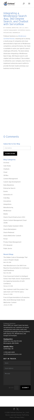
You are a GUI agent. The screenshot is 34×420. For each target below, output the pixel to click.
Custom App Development (12, 182)
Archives (6, 162)
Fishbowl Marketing (11, 27)
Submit (25, 387)
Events (5, 191)
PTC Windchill (7, 245)
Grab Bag (6, 198)
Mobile (5, 214)
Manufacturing (8, 207)
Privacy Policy (19, 417)
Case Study (7, 166)
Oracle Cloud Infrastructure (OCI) (14, 217)
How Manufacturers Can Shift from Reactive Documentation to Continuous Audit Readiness (16, 268)
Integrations (7, 32)
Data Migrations (8, 185)
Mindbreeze (16, 32)
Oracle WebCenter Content (12, 235)
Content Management (10, 30)
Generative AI (7, 194)
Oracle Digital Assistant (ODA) (13, 226)
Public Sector (7, 248)
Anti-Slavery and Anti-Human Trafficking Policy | (17, 415)
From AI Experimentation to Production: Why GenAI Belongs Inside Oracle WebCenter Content (16, 300)
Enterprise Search (24, 30)
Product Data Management (12, 242)
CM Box (5, 175)
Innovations (7, 201)
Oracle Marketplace (9, 229)
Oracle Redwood (8, 232)
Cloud (5, 172)
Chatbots (6, 169)
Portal (5, 239)
